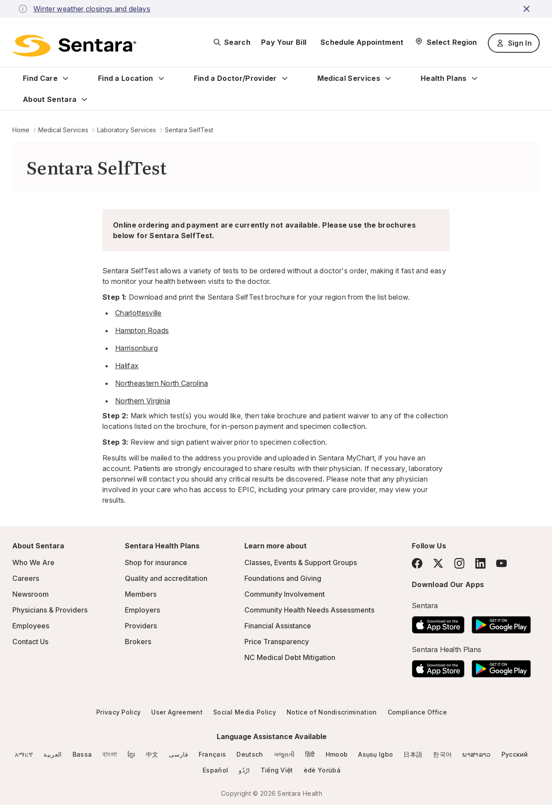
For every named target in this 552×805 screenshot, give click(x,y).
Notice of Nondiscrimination (332, 712)
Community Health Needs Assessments (309, 610)
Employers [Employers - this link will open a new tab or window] (142, 610)
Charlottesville (138, 312)
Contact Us (30, 641)
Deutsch (249, 754)
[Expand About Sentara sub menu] (84, 99)
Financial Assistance (277, 625)
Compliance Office (417, 712)
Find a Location (125, 78)
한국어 (442, 754)
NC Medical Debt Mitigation (289, 657)
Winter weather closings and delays (91, 8)
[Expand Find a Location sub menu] (161, 78)
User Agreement (176, 712)
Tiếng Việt (277, 770)
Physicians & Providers (49, 610)
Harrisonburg (136, 348)
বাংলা (109, 754)
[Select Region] (445, 42)
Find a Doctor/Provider (235, 78)
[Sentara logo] (74, 45)
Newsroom (30, 594)
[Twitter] (438, 563)
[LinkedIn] (480, 563)
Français (212, 754)
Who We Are (33, 562)
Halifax (126, 365)
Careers (25, 578)
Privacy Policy (118, 712)
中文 (152, 754)
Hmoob (337, 754)
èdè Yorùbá (322, 770)
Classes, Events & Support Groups (300, 562)
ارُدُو (244, 770)
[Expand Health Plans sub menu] (474, 78)
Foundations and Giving (282, 578)
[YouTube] (501, 563)
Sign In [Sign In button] (514, 43)
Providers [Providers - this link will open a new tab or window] (141, 625)
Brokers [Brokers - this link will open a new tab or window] (138, 641)
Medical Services (348, 78)
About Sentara (49, 99)
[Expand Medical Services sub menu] (388, 78)
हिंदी (310, 754)
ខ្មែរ (131, 754)
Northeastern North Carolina (161, 383)
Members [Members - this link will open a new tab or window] (140, 594)
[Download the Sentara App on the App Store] (438, 622)
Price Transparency (276, 641)
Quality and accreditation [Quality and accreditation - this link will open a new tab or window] (166, 578)
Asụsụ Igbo (375, 754)
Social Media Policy (244, 712)
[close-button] (528, 9)
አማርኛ (24, 754)
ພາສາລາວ (476, 754)
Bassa (82, 754)
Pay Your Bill (283, 42)
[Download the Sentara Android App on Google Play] (501, 622)
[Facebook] (417, 563)
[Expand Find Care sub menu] (65, 78)
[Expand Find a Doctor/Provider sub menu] (284, 78)
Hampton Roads (142, 330)
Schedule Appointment (361, 42)
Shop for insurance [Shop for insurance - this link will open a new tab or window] (156, 562)
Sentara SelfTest (189, 130)
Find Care (40, 78)
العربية (53, 754)
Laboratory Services (126, 130)
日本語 (412, 754)
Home (20, 130)
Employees (30, 625)
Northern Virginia (142, 400)
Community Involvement (284, 594)
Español (215, 770)
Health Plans (444, 78)
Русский (514, 754)
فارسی (178, 754)
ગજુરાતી (284, 754)
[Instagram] (459, 563)
